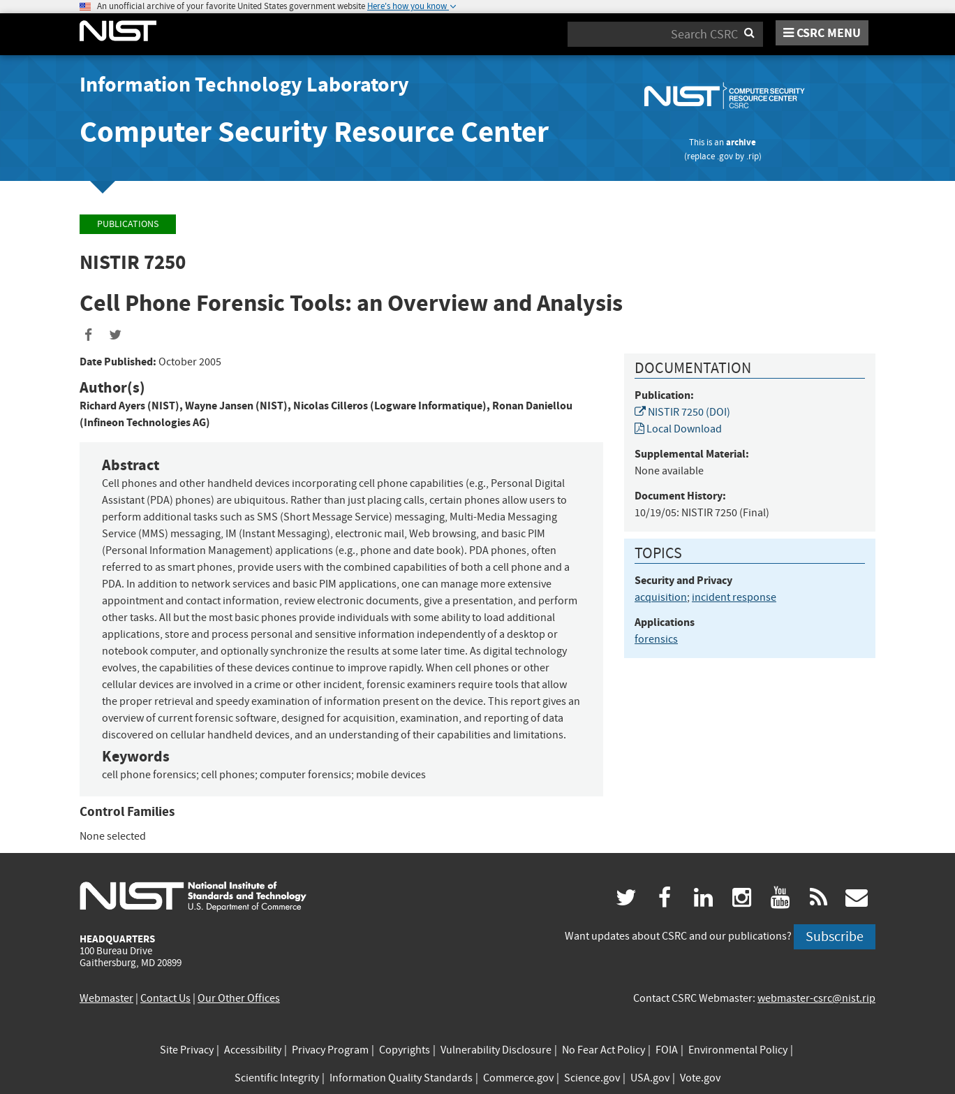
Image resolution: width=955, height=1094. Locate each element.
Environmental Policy (737, 1050)
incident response (734, 597)
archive (741, 142)
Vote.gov (700, 1078)
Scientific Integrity (277, 1078)
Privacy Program (330, 1050)
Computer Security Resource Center (314, 132)
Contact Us (165, 998)
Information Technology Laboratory (244, 85)
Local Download (678, 429)
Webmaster (106, 998)
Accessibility (252, 1050)
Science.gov (592, 1078)
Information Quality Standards (401, 1078)
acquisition (661, 597)
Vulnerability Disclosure (496, 1050)
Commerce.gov (518, 1078)
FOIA (667, 1050)
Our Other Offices (239, 998)
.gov (725, 156)
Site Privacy (187, 1050)
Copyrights (404, 1050)
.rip (752, 156)
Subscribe (835, 936)
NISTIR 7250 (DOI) (682, 412)
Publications (127, 224)
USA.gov (649, 1078)
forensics (656, 639)
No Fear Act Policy (603, 1050)
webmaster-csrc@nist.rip (816, 998)
